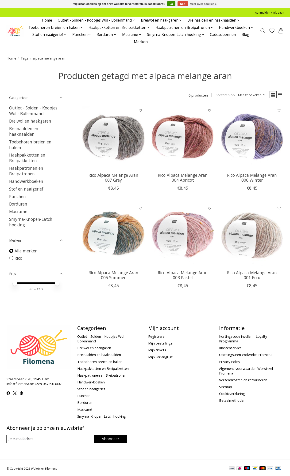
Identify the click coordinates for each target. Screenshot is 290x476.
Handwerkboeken (26, 181)
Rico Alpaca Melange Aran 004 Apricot (183, 178)
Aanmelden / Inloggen (269, 13)
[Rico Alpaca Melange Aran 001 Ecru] (252, 236)
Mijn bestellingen (161, 343)
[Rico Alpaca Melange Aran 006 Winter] (252, 138)
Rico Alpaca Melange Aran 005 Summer (113, 276)
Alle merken (26, 251)
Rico (18, 258)
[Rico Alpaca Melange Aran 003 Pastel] (182, 236)
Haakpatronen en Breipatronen (26, 170)
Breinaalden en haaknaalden (23, 131)
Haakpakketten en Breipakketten (27, 157)
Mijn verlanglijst (160, 357)
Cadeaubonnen (223, 34)
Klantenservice (230, 347)
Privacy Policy (229, 361)
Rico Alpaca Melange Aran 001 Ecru (252, 276)
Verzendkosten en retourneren (243, 380)
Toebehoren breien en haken (99, 361)
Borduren (18, 204)
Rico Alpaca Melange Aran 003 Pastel (183, 276)
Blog (245, 34)
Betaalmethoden (232, 400)
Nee (182, 4)
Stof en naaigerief (26, 189)
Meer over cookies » (203, 4)
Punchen (17, 196)
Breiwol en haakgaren (30, 121)
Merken (141, 41)
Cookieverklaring (232, 393)
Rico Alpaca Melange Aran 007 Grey (113, 178)
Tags (24, 58)
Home (47, 20)
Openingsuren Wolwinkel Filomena (245, 354)
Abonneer (110, 438)
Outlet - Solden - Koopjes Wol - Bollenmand (33, 110)
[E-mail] (50, 439)
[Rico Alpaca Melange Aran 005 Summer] (113, 236)
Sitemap (225, 386)
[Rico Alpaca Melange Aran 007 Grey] (113, 138)
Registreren (157, 336)
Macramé (18, 211)
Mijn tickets (157, 350)
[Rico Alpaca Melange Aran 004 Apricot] (182, 138)
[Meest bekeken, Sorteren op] (249, 95)
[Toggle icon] (262, 31)
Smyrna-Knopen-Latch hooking (101, 416)
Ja (171, 4)
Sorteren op (223, 95)
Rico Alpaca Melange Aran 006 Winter (252, 178)
